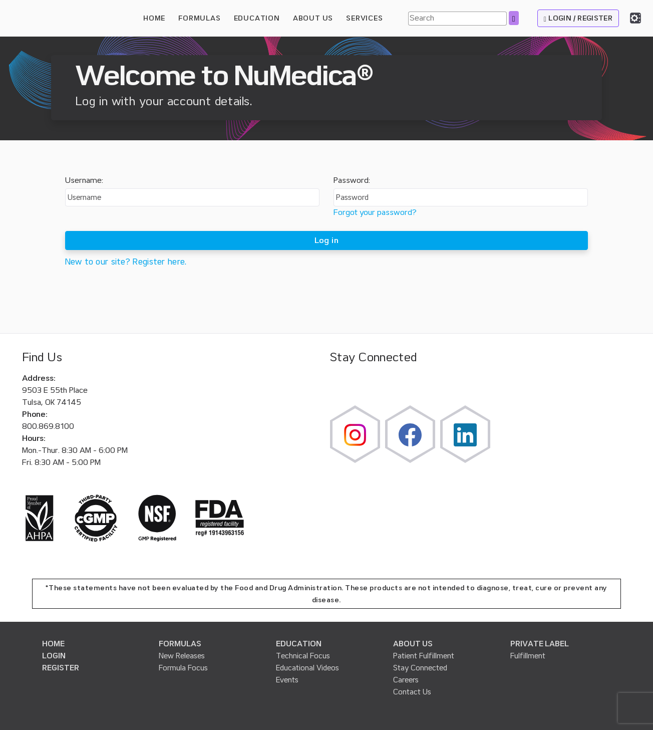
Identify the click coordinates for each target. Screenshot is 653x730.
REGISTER (60, 667)
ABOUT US (413, 643)
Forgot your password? (375, 212)
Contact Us (412, 691)
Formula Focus (183, 667)
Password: (352, 180)
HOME (154, 18)
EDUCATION (298, 643)
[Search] (457, 19)
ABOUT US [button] (313, 18)
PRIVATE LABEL (539, 643)
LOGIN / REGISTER (578, 18)
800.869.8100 (48, 426)
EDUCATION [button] (257, 18)
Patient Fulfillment (423, 655)
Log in (326, 240)
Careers (406, 679)
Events (287, 679)
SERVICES (364, 18)
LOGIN (54, 655)
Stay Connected (420, 667)
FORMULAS (199, 18)
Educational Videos (307, 667)
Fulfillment (527, 655)
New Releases (182, 655)
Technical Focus (303, 655)
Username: (84, 180)
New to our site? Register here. (126, 262)
